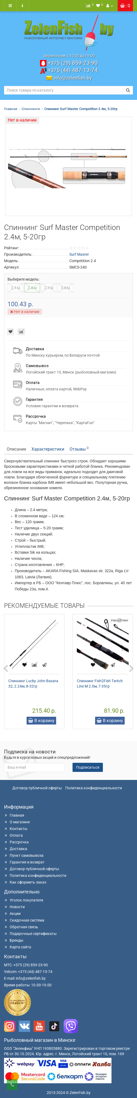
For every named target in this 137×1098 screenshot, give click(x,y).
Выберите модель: (23, 279)
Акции (12, 913)
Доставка (15, 849)
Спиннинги (30, 109)
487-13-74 (73, 70)
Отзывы (79, 449)
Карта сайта (17, 947)
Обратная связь (21, 927)
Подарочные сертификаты (30, 933)
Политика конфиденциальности (93, 788)
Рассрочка (16, 842)
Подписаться (87, 767)
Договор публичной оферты (37, 788)
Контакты (15, 829)
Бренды (13, 940)
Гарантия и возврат (24, 862)
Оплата (13, 835)
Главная (10, 109)
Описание (16, 449)
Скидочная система (24, 920)
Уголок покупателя (23, 900)
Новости (14, 907)
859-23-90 (73, 63)
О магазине (17, 822)
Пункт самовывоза (24, 855)
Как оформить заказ (25, 882)
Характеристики (47, 449)
